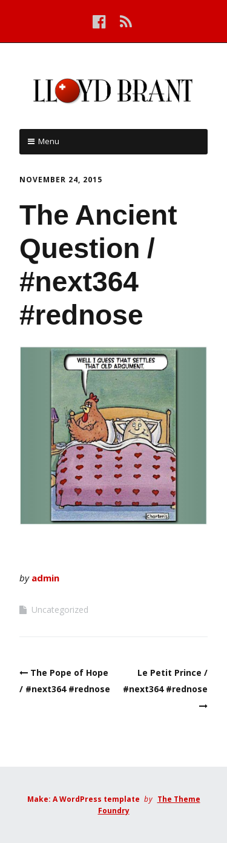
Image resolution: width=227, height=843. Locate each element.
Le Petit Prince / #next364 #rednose (165, 681)
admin (45, 578)
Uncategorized (59, 609)
